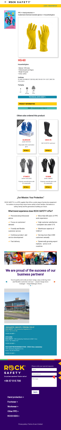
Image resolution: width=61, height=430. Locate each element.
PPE (19, 13)
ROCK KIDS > (13, 416)
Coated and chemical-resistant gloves (30, 15)
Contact (40, 424)
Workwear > (12, 406)
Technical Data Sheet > (37, 97)
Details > (26, 150)
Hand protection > (15, 397)
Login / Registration (50, 6)
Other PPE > (12, 411)
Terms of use (32, 424)
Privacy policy (22, 424)
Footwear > (12, 402)
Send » (35, 392)
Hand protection (28, 13)
